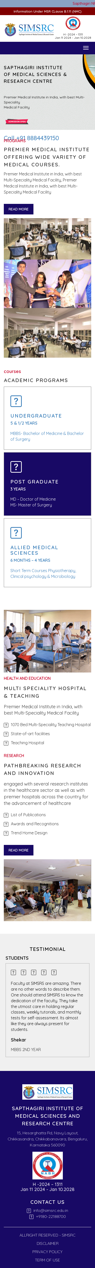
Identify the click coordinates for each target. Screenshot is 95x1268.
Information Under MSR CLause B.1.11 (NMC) (48, 11)
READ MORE (19, 209)
